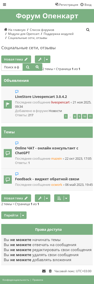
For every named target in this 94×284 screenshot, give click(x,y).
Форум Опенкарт (47, 16)
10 (84, 116)
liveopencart (60, 102)
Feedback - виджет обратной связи (47, 179)
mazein (56, 158)
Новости (55, 111)
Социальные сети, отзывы (28, 47)
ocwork (56, 185)
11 (90, 116)
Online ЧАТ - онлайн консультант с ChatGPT (46, 150)
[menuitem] (85, 5)
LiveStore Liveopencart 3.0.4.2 (41, 96)
